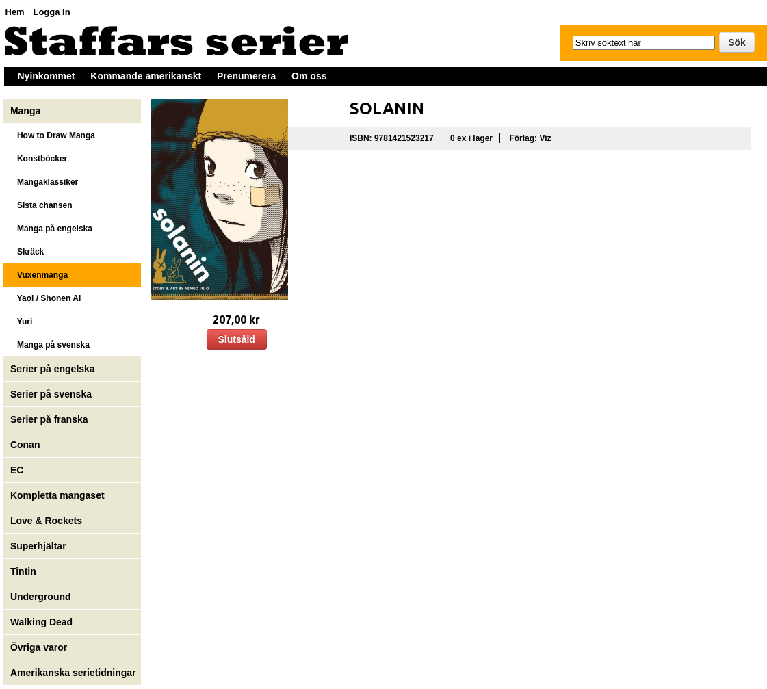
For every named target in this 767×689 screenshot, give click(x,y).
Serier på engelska (54, 368)
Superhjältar (39, 546)
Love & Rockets (46, 520)
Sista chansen (41, 205)
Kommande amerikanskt (145, 75)
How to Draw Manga (52, 135)
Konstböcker (38, 159)
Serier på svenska (52, 394)
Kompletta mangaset (57, 495)
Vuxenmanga (39, 275)
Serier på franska (49, 419)
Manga (26, 110)
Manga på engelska (51, 228)
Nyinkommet (46, 75)
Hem (15, 12)
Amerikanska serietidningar (73, 672)
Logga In (51, 12)
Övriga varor (38, 647)
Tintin (23, 571)
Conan (25, 444)
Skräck (27, 252)
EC (16, 470)
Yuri (21, 321)
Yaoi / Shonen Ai (45, 298)
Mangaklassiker (44, 182)
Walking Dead (41, 621)
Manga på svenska (50, 345)
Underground (40, 596)
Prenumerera (246, 75)
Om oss (308, 75)
